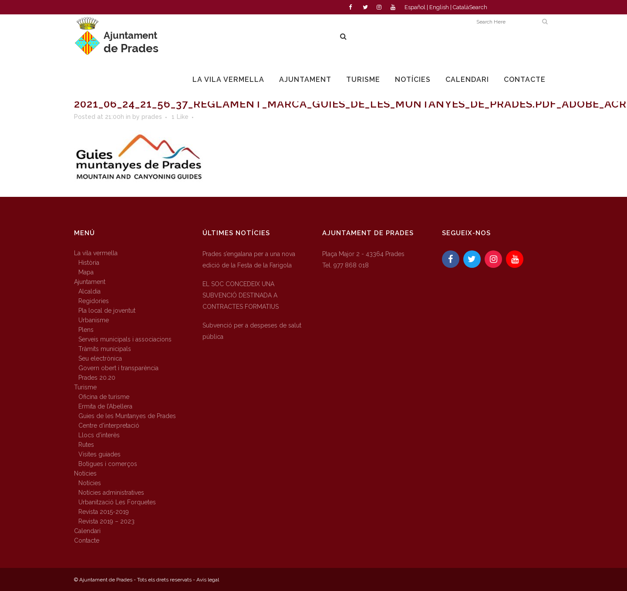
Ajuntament (89, 281)
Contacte (86, 540)
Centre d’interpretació (108, 425)
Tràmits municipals (104, 348)
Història (88, 262)
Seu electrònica (100, 358)
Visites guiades (99, 454)
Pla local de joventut (106, 310)
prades (152, 116)
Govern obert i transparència (118, 368)
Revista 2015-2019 (103, 511)
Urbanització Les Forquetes (117, 502)
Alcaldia (89, 291)
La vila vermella (96, 253)
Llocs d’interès (99, 435)
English (439, 7)
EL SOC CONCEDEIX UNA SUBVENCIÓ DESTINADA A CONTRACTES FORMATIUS (240, 295)
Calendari (87, 530)
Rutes (86, 444)
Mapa (86, 272)
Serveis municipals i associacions (125, 339)
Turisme (85, 387)
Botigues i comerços (107, 463)
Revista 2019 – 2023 (106, 521)
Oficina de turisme (103, 396)
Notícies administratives (111, 492)
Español (415, 7)
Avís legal (207, 580)
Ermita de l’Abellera (105, 406)
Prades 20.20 (96, 377)
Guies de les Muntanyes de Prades (127, 415)
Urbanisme (93, 320)
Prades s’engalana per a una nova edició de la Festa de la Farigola (248, 259)
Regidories (93, 300)
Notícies (85, 473)
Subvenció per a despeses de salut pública (251, 331)
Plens (86, 329)
